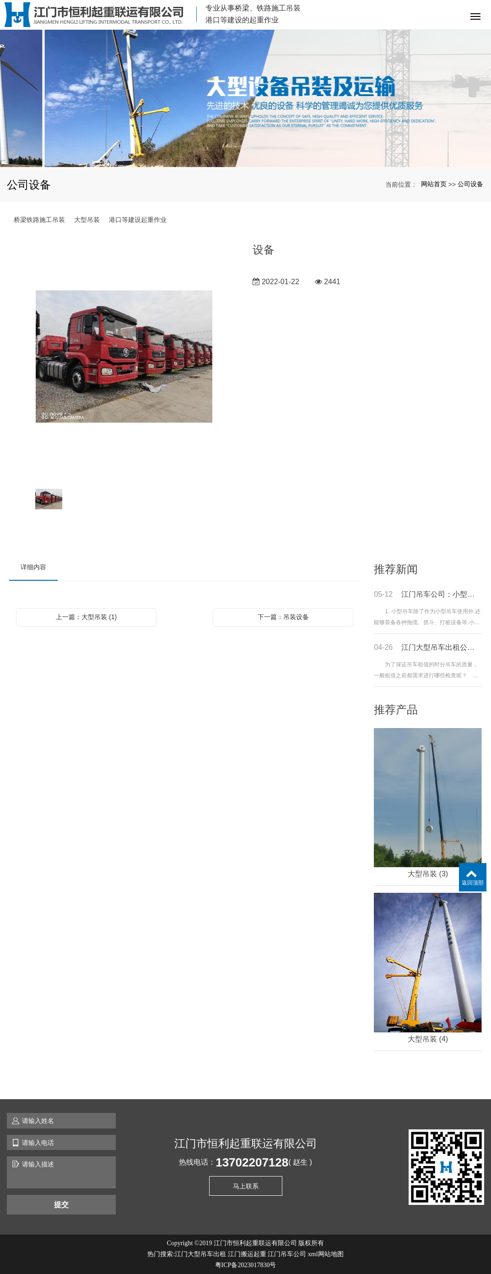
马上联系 (246, 1186)
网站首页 (434, 184)
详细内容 (33, 567)
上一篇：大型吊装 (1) (86, 617)
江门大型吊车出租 (200, 1254)
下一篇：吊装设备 (283, 617)
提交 (61, 1205)
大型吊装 (87, 219)
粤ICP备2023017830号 (245, 1265)
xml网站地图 (326, 1254)
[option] (124, 357)
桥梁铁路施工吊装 (39, 219)
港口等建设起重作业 (138, 219)
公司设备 (470, 184)
